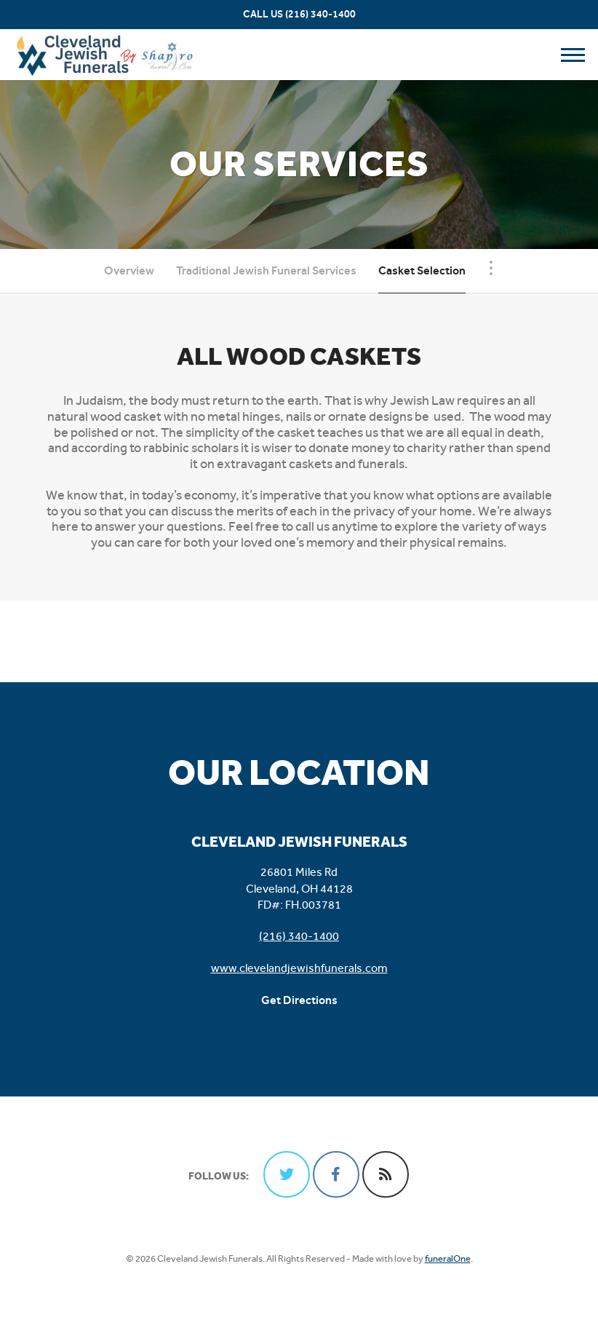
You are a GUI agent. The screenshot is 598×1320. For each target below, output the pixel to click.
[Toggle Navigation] (491, 268)
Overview (129, 270)
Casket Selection (422, 270)
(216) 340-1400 (320, 14)
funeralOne (448, 1258)
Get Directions (299, 1000)
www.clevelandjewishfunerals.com (299, 968)
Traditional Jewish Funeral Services (266, 270)
